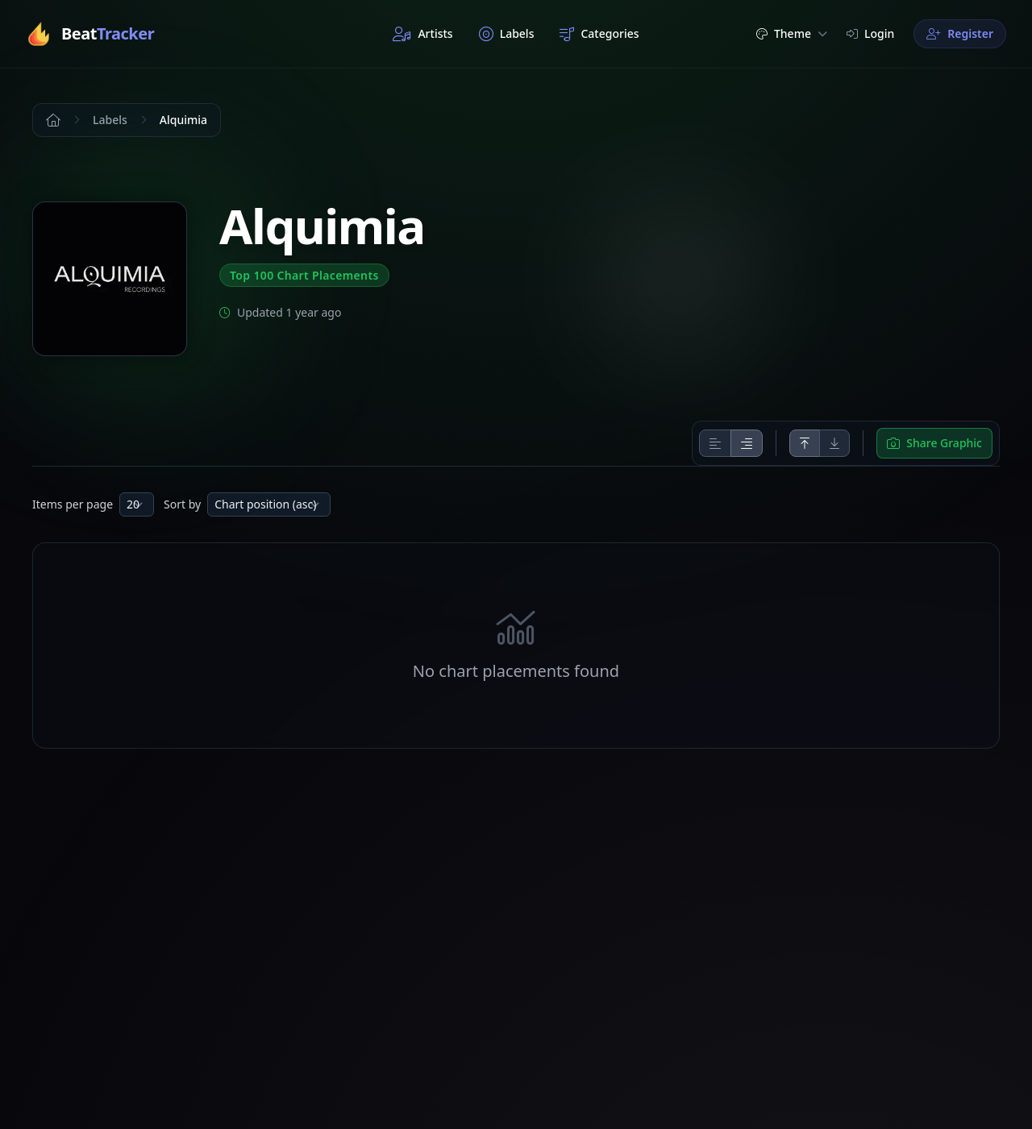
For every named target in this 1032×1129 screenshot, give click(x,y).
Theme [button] (791, 33)
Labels (507, 34)
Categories (599, 34)
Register (959, 33)
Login (870, 33)
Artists (422, 34)
